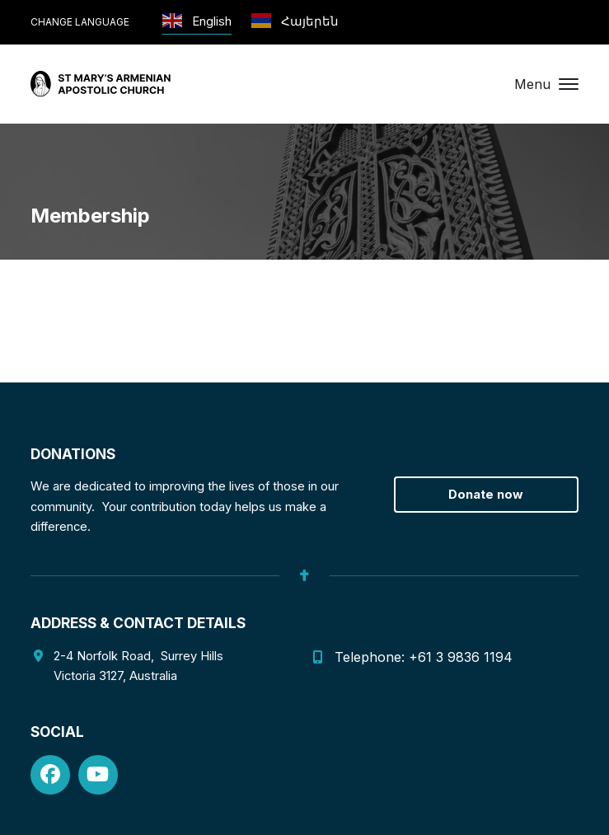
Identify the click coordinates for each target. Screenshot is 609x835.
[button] (546, 84)
